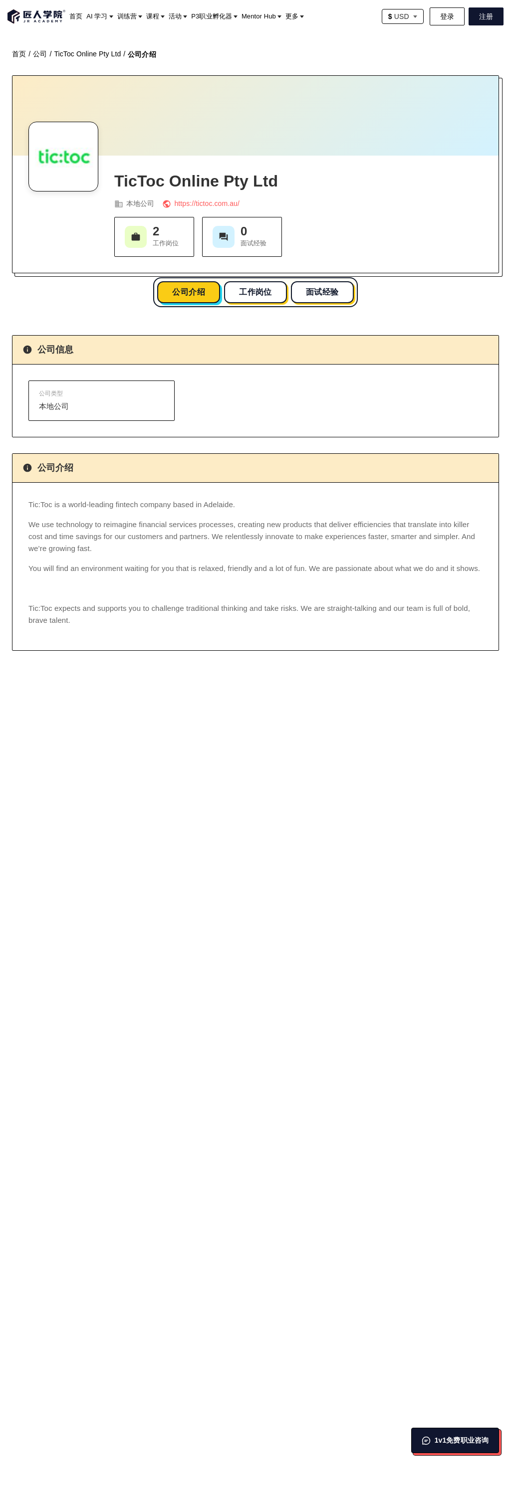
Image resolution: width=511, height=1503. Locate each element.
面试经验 (322, 292)
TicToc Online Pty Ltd (87, 54)
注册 (486, 16)
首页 (19, 54)
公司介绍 (188, 292)
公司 (40, 54)
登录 (447, 16)
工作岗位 (255, 292)
